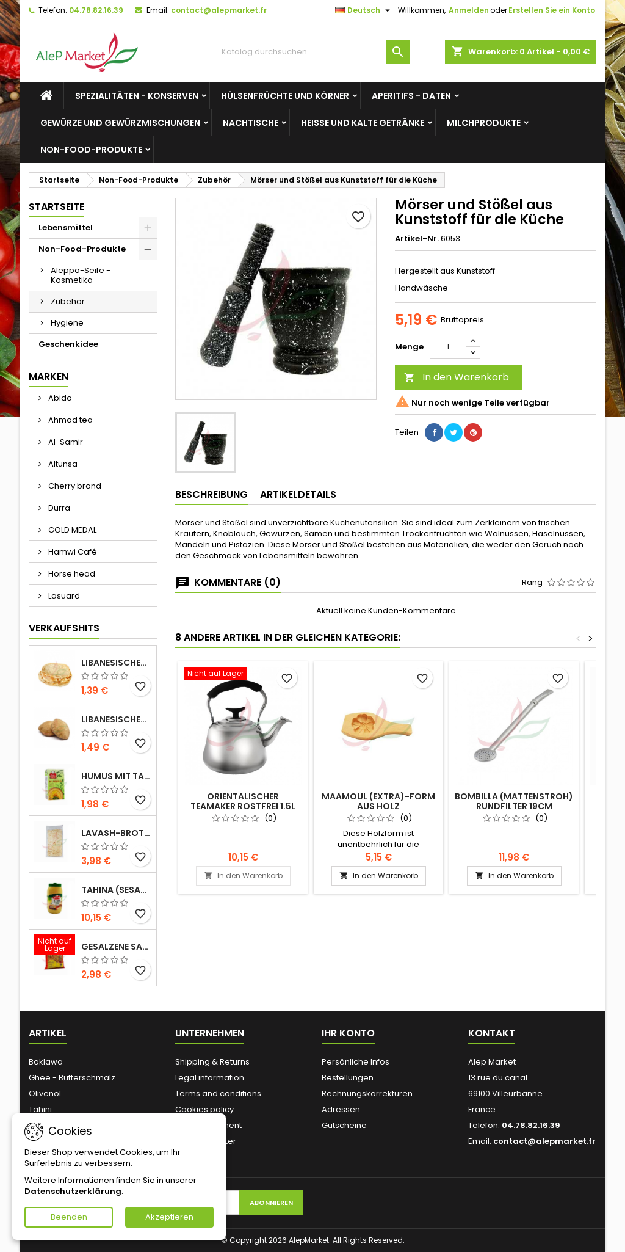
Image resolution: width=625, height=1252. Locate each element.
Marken (48, 376)
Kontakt (491, 1033)
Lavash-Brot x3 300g (116, 833)
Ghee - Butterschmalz (72, 1077)
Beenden (69, 1217)
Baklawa (46, 1062)
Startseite (56, 207)
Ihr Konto (348, 1033)
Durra (58, 508)
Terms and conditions (218, 1093)
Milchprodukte (484, 123)
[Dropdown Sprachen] (364, 10)
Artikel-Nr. (417, 238)
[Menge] (448, 347)
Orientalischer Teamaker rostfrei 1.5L (242, 801)
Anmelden (469, 10)
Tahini (40, 1109)
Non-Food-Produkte (91, 150)
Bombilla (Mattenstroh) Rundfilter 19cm (514, 801)
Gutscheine (344, 1125)
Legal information (209, 1077)
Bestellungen (348, 1077)
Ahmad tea (69, 420)
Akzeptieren (169, 1217)
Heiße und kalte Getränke (362, 123)
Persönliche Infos (355, 1062)
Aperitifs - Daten (411, 96)
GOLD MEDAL (71, 530)
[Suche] (312, 52)
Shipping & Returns (212, 1062)
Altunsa (62, 464)
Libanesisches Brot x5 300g (116, 663)
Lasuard (63, 596)
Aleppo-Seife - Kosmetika (80, 275)
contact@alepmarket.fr (219, 10)
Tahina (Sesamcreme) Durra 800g (116, 890)
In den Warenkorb (456, 377)
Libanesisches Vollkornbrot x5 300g (116, 719)
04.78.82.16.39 (96, 10)
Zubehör (68, 301)
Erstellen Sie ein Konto (551, 10)
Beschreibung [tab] (211, 494)
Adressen (341, 1109)
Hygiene (67, 323)
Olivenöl (45, 1093)
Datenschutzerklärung (72, 1191)
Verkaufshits (64, 628)
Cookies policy (204, 1109)
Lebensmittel (65, 227)
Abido (59, 398)
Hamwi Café (71, 552)
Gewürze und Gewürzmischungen (120, 123)
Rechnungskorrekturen (367, 1093)
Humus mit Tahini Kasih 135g (116, 776)
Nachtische (250, 123)
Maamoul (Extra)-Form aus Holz (378, 801)
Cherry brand (73, 486)
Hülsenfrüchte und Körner (285, 96)
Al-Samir (64, 442)
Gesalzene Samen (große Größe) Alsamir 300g (116, 947)
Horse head (70, 574)
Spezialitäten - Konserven (136, 96)
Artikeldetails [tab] (298, 494)
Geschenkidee (68, 344)
